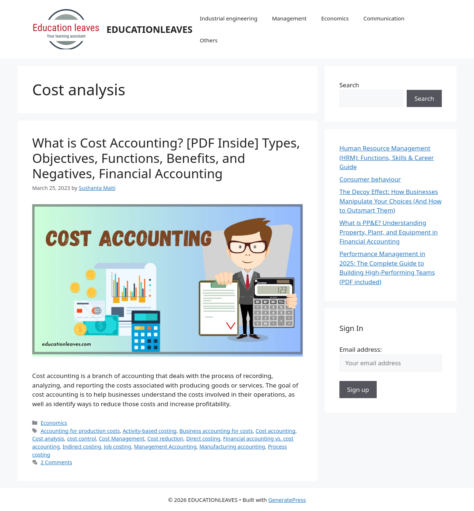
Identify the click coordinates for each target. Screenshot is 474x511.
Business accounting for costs (216, 430)
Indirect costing (82, 446)
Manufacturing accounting (232, 446)
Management (289, 18)
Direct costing (203, 438)
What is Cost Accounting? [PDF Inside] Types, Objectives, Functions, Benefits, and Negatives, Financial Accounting (166, 158)
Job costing (117, 446)
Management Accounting (165, 446)
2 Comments (56, 462)
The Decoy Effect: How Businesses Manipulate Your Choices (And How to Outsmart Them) (390, 200)
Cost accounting (276, 430)
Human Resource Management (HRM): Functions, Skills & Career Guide (386, 157)
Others (208, 40)
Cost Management (121, 438)
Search (349, 85)
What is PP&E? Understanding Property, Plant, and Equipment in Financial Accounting (388, 231)
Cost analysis (48, 438)
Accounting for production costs (80, 430)
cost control (81, 438)
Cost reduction (165, 438)
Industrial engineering (228, 18)
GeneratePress (287, 499)
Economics (335, 18)
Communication (383, 18)
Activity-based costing (149, 430)
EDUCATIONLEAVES (149, 29)
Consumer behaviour (370, 179)
